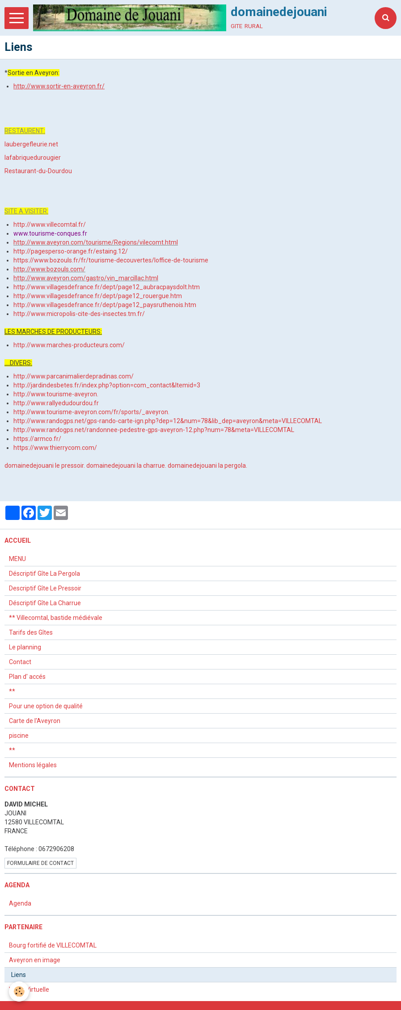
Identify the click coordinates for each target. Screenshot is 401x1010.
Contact (20, 661)
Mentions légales (33, 765)
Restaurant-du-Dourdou (38, 171)
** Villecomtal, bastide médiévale (55, 617)
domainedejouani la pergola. (207, 465)
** (12, 691)
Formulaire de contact (40, 863)
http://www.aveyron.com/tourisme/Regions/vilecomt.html (95, 242)
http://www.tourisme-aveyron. (55, 394)
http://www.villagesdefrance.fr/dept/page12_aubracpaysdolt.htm (106, 287)
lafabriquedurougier (32, 157)
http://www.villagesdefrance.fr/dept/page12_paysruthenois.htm (104, 304)
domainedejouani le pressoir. (44, 465)
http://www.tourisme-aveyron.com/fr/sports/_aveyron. (91, 412)
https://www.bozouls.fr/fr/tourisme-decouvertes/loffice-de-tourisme (110, 260)
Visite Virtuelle (29, 989)
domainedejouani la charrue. (126, 465)
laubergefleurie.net (31, 144)
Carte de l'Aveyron (34, 720)
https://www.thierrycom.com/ (55, 447)
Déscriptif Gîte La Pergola (44, 573)
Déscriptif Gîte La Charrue (45, 603)
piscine (19, 735)
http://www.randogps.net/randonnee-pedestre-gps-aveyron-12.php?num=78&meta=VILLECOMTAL (153, 429)
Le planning (25, 647)
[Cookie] (19, 991)
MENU (17, 558)
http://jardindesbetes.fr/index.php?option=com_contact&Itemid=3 (106, 385)
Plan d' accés (27, 676)
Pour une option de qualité (46, 706)
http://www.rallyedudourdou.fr (56, 403)
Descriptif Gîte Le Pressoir (45, 588)
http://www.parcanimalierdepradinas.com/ (73, 376)
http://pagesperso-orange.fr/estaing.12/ (70, 251)
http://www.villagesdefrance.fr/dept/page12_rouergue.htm (97, 295)
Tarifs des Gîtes (31, 632)
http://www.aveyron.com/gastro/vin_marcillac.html (85, 278)
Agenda (20, 903)
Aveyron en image (34, 960)
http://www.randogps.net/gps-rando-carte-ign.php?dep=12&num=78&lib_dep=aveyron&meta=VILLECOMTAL (167, 420)
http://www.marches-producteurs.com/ (69, 345)
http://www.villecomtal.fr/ (49, 224)
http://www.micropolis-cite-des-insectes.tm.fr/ (79, 313)
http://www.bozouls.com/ (49, 269)
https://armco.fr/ (37, 438)
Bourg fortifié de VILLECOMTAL (53, 945)
